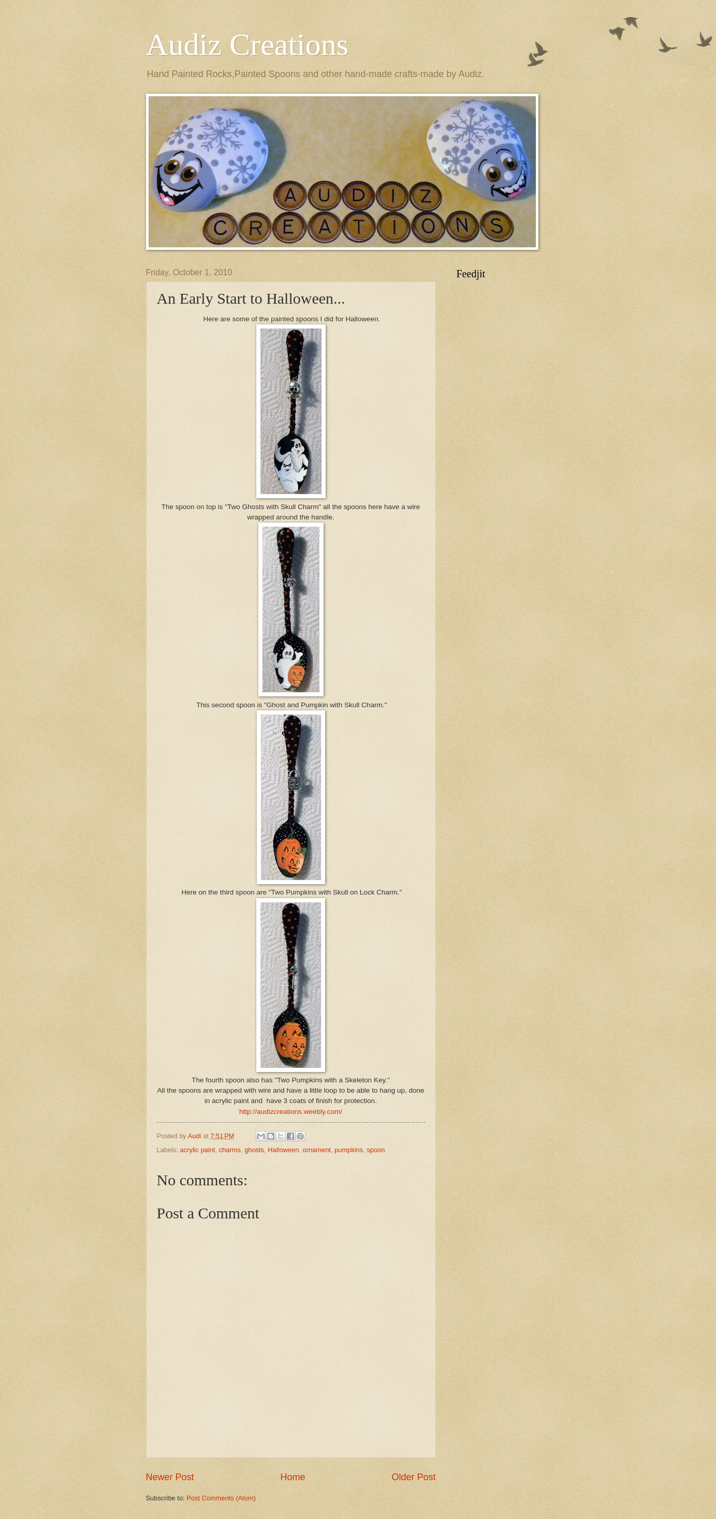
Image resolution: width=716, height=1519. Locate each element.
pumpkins (348, 1150)
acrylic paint (197, 1150)
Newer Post (170, 1477)
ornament (317, 1150)
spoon (376, 1150)
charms (230, 1150)
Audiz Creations (247, 44)
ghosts (254, 1150)
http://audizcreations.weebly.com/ (290, 1111)
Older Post (413, 1477)
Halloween (283, 1150)
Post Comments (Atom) (221, 1498)
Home (292, 1477)
